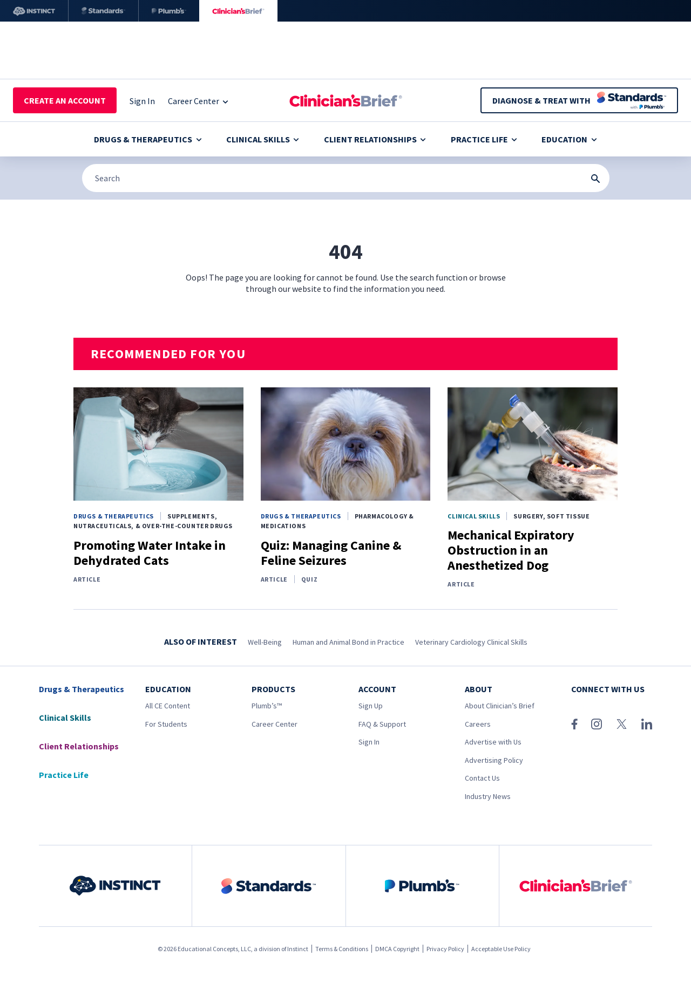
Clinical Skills (262, 139)
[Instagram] (596, 724)
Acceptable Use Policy (501, 949)
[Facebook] (574, 724)
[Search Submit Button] (595, 178)
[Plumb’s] (169, 11)
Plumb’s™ (267, 706)
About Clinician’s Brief (499, 706)
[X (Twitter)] (621, 724)
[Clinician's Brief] (238, 11)
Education (569, 139)
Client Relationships (375, 139)
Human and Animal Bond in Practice (348, 642)
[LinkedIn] (646, 724)
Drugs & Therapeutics (147, 139)
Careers (478, 724)
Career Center (274, 724)
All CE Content (167, 706)
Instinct (297, 949)
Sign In (369, 742)
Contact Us (482, 778)
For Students (166, 724)
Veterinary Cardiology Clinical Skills (471, 642)
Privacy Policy (445, 949)
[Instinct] (34, 11)
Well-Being (265, 642)
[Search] (345, 178)
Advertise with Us (493, 742)
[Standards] (103, 11)
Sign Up (370, 706)
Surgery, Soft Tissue (551, 516)
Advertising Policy (494, 760)
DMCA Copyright (397, 949)
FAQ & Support (382, 724)
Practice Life (484, 139)
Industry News (488, 796)
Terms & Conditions (341, 949)
